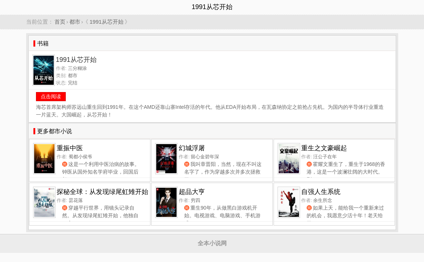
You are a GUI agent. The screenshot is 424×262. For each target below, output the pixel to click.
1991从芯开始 (107, 22)
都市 (74, 22)
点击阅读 (51, 96)
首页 (59, 22)
